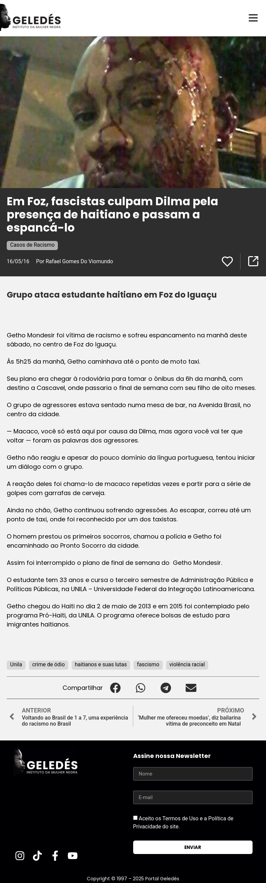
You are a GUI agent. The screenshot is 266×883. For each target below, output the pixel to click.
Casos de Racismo (32, 244)
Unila (16, 664)
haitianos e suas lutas (101, 664)
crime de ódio (48, 664)
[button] (115, 687)
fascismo (148, 664)
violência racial (187, 664)
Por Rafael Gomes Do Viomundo (74, 261)
